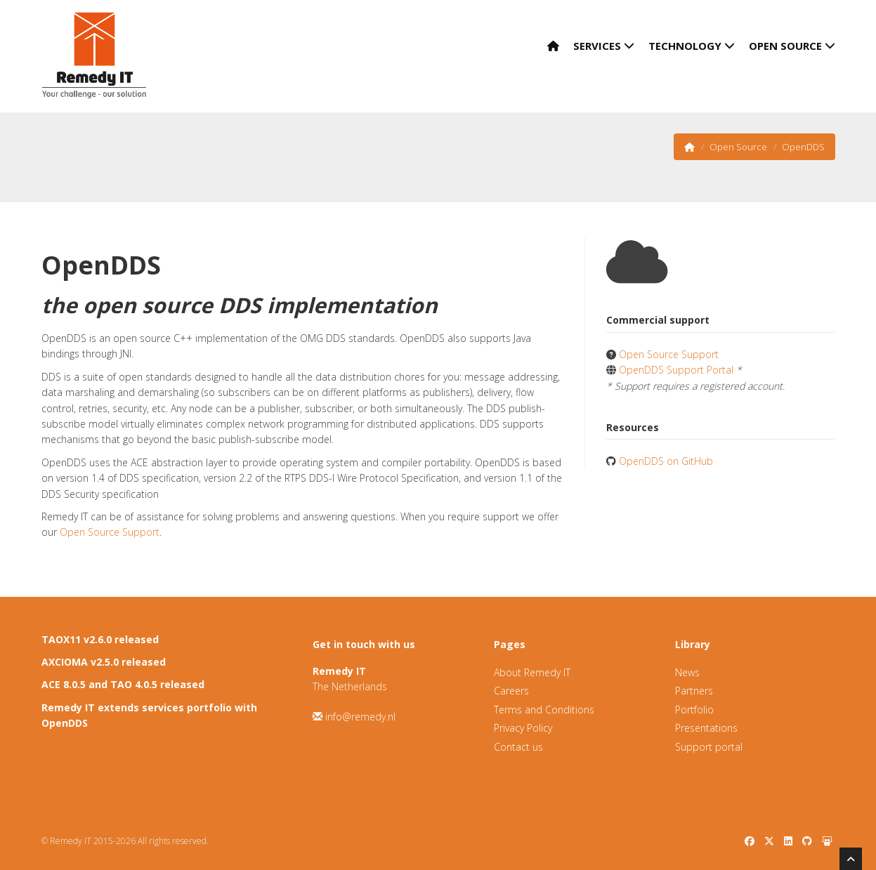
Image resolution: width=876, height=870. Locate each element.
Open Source (792, 46)
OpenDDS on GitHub (666, 461)
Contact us (518, 746)
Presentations (706, 727)
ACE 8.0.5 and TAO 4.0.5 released (122, 684)
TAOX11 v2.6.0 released (100, 639)
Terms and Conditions (544, 709)
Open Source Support (109, 532)
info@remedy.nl (360, 716)
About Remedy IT (532, 672)
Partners (694, 690)
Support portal (709, 746)
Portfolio (694, 709)
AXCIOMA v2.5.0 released (103, 661)
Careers (511, 690)
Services (603, 46)
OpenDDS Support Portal (676, 369)
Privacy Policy (523, 727)
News (687, 672)
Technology (691, 46)
